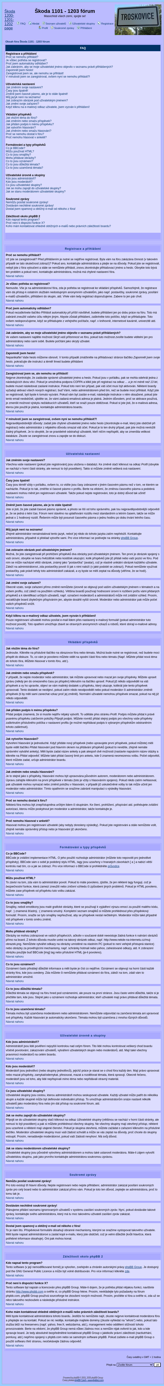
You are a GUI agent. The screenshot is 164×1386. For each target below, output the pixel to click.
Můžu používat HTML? (20, 151)
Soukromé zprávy (62, 28)
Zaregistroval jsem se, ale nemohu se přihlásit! (35, 73)
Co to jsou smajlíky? (18, 154)
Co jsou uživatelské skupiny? (24, 185)
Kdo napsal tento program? (23, 219)
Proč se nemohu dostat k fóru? (25, 134)
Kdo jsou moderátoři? (19, 181)
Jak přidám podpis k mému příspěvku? (30, 124)
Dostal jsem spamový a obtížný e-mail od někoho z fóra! (40, 208)
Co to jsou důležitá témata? (23, 164)
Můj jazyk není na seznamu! (23, 97)
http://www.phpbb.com (29, 1291)
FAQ (21, 23)
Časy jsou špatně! (17, 90)
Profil (43, 28)
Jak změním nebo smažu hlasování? (28, 130)
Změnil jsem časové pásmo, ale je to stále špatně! (37, 94)
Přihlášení (84, 28)
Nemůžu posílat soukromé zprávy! (27, 202)
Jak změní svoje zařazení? (22, 103)
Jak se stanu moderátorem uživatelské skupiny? (35, 191)
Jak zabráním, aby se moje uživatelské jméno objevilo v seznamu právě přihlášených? (59, 66)
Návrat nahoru (15, 276)
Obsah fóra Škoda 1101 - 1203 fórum (27, 41)
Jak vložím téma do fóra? (21, 117)
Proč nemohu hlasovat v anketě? (26, 137)
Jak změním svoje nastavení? (24, 87)
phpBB (76, 1377)
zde (127, 1271)
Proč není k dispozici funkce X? (25, 222)
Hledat (34, 23)
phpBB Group (129, 538)
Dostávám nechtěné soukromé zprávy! (30, 205)
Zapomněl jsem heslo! (19, 70)
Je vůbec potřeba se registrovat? (26, 60)
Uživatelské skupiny (82, 23)
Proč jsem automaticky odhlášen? (27, 63)
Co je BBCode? (15, 148)
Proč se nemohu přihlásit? (22, 57)
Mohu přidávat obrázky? (21, 158)
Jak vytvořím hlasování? (21, 127)
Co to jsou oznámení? (19, 161)
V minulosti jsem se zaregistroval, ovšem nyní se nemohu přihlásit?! (48, 76)
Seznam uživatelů (54, 23)
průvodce (113, 866)
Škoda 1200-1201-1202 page (9, 19)
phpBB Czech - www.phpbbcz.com (89, 1380)
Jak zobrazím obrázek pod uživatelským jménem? (37, 100)
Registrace (106, 23)
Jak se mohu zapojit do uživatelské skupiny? (33, 188)
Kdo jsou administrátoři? (21, 178)
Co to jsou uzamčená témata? (24, 167)
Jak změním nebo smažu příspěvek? (28, 121)
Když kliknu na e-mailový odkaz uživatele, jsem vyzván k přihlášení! (48, 107)
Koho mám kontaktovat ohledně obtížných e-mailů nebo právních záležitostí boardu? (58, 226)
